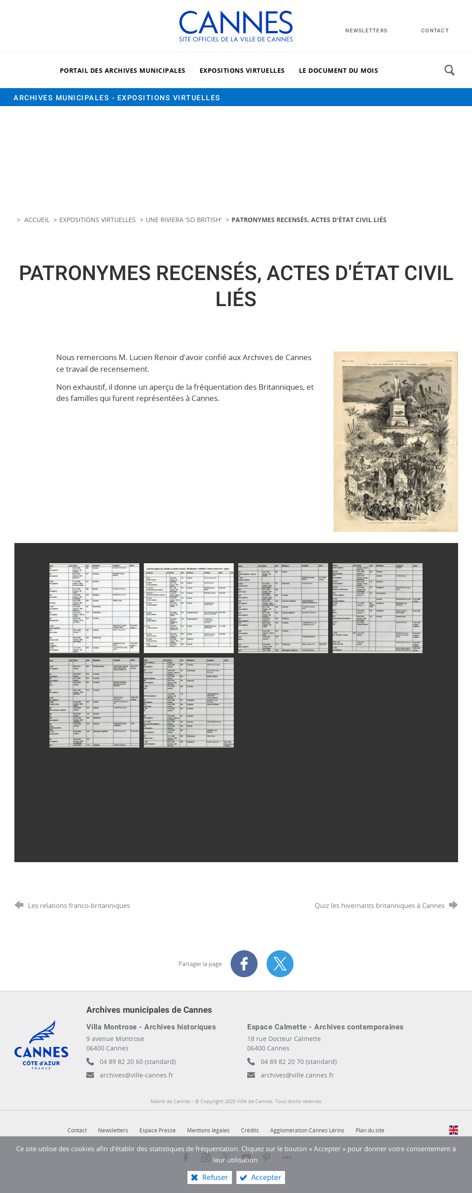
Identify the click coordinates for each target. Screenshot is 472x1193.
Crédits (250, 1130)
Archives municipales (117, 98)
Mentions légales (208, 1130)
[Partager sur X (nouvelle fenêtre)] (280, 963)
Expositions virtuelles (97, 219)
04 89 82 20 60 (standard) (138, 1061)
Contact (77, 1130)
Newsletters (113, 1130)
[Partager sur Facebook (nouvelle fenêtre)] (244, 963)
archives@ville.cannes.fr (297, 1075)
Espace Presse (157, 1130)
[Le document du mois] (338, 70)
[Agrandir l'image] (396, 441)
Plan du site (370, 1130)
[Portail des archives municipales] (122, 70)
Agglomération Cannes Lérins (307, 1130)
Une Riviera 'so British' (184, 219)
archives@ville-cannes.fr (137, 1075)
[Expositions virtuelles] (242, 70)
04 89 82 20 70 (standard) (299, 1061)
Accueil (37, 219)
